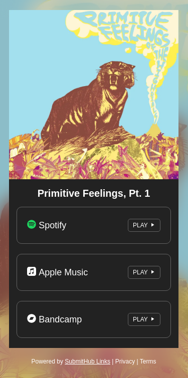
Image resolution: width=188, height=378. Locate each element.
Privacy (125, 361)
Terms (148, 361)
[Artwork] (93, 94)
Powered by (71, 361)
